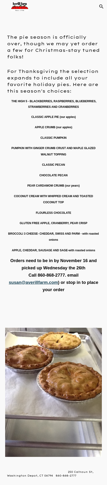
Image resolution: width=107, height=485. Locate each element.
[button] (5, 6)
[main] (53, 174)
